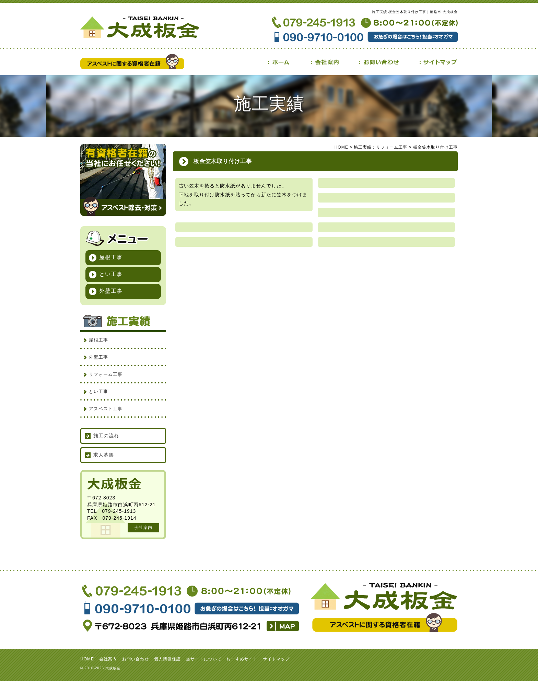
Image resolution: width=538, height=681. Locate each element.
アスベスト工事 (105, 408)
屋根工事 (110, 257)
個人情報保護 (167, 659)
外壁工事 (110, 291)
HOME (341, 147)
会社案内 (143, 527)
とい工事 (110, 274)
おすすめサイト (242, 659)
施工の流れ (106, 435)
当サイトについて (204, 659)
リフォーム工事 (105, 374)
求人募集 (103, 455)
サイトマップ (276, 659)
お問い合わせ (135, 659)
